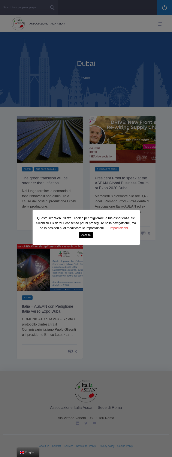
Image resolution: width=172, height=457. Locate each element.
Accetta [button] (86, 235)
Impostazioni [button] (119, 228)
